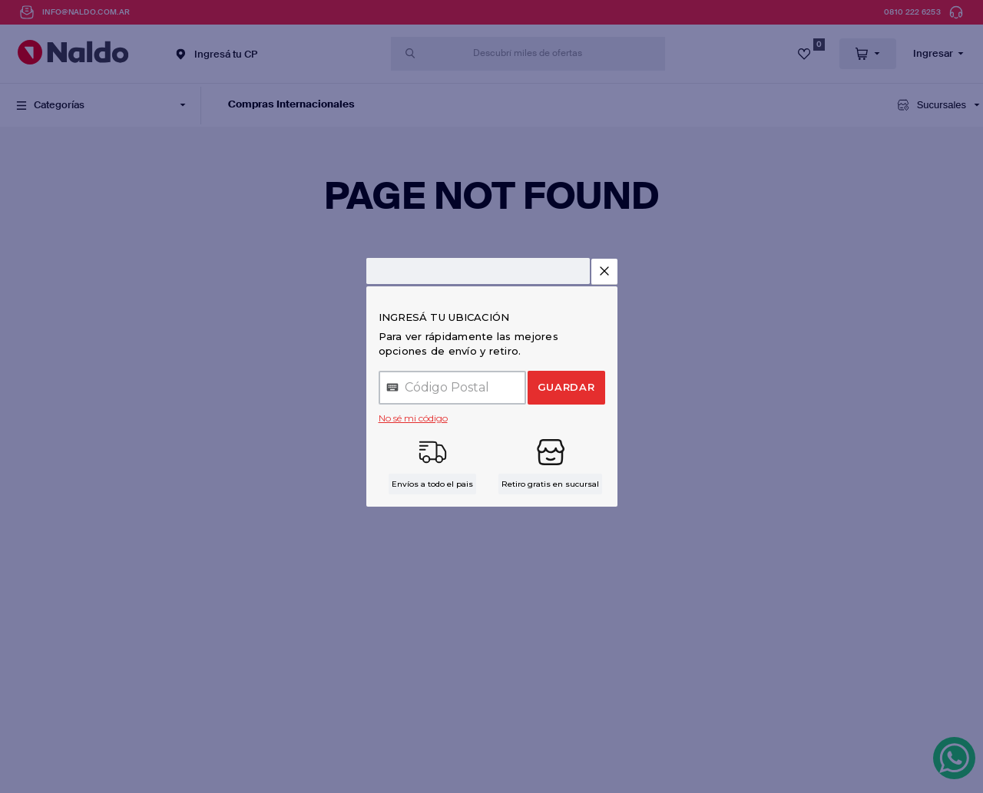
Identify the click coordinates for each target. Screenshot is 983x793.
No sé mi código (413, 418)
